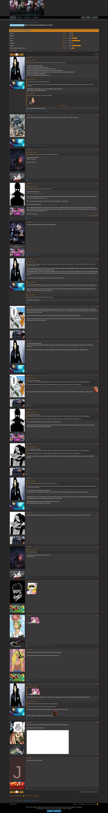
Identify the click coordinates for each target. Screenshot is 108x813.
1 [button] (64, 33)
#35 (96, 582)
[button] (22, 17)
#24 (96, 183)
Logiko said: (31, 93)
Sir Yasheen (18, 674)
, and (37, 145)
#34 (96, 548)
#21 (96, 57)
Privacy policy (90, 804)
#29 (96, 376)
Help (95, 804)
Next (21, 54)
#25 (96, 222)
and (35, 255)
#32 (96, 479)
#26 (96, 258)
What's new (27, 17)
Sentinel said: (31, 261)
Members (35, 17)
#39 (96, 723)
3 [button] (64, 48)
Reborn (18, 245)
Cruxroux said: (31, 79)
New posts (12, 19)
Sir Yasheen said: (32, 702)
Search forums (19, 19)
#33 (96, 513)
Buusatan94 (18, 138)
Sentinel (18, 206)
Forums (13, 17)
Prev (12, 54)
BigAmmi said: (31, 60)
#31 (96, 445)
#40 (96, 759)
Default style (13, 804)
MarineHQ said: (31, 186)
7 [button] (64, 38)
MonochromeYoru (18, 605)
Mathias (18, 468)
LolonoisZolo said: (32, 688)
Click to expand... (62, 105)
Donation (19, 17)
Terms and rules (82, 804)
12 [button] (64, 45)
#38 (96, 685)
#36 (96, 616)
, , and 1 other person (39, 111)
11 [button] (64, 40)
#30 (96, 410)
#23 (96, 149)
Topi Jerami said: (32, 152)
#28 (96, 342)
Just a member (18, 782)
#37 (96, 651)
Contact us (75, 804)
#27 (96, 307)
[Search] (95, 17)
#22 (96, 114)
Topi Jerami (13, 27)
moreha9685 (18, 331)
